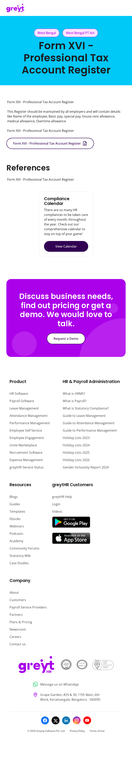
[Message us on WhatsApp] (66, 684)
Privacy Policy (77, 731)
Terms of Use (97, 731)
